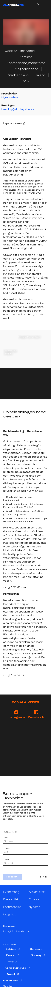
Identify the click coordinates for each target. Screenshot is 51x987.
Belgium (13, 949)
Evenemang (11, 892)
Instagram (16, 714)
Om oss (34, 899)
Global (13, 974)
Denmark (38, 949)
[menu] (45, 4)
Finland (12, 955)
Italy (13, 962)
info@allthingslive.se (16, 931)
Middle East (12, 980)
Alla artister (37, 892)
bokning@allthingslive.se (17, 109)
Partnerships (12, 907)
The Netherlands (16, 968)
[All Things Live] (13, 5)
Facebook (36, 714)
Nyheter (34, 907)
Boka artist (10, 899)
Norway (38, 955)
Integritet (9, 914)
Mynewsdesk (9, 97)
